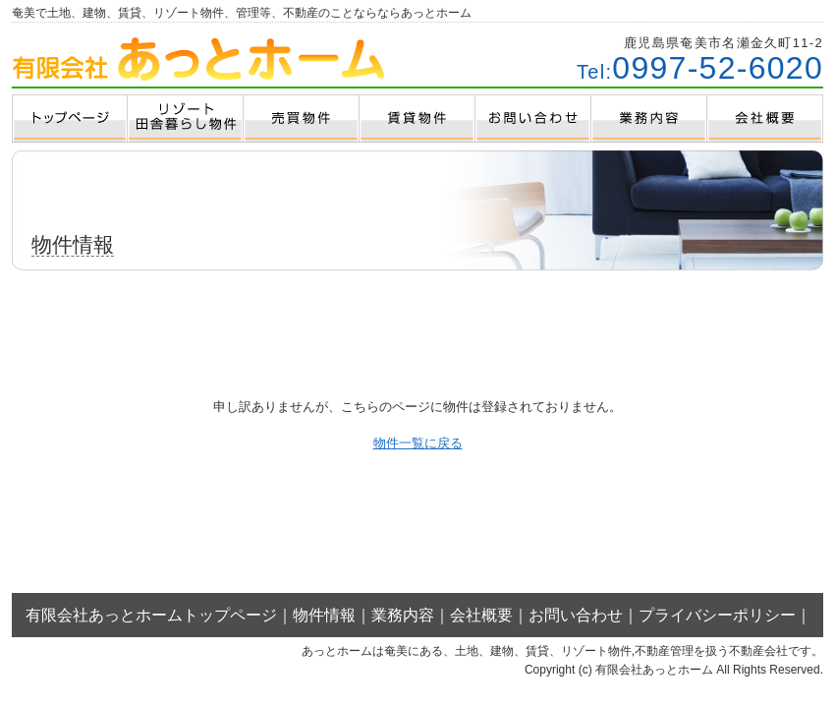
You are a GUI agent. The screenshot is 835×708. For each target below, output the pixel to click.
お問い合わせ (576, 615)
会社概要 (481, 615)
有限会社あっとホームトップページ (151, 615)
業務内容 (402, 615)
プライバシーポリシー (717, 615)
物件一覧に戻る (418, 443)
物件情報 (324, 615)
